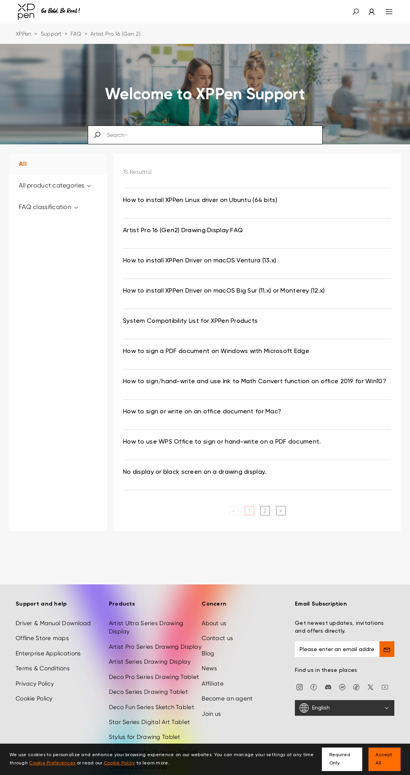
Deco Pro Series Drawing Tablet (154, 664)
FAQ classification (49, 207)
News (209, 656)
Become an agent (227, 686)
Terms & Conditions (43, 656)
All (23, 164)
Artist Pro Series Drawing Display (155, 634)
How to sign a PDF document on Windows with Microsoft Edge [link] (216, 351)
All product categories (55, 185)
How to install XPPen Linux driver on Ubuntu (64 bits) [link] (200, 200)
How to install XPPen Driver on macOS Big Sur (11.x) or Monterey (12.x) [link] (224, 291)
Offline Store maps (42, 626)
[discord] (328, 674)
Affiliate (213, 671)
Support (51, 34)
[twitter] (370, 674)
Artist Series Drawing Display (150, 649)
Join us (211, 701)
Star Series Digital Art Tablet (149, 709)
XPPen (23, 34)
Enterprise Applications (48, 641)
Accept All (384, 759)
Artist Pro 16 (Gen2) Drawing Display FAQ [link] (183, 230)
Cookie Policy (34, 686)
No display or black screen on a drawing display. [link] (194, 472)
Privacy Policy (35, 671)
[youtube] (385, 674)
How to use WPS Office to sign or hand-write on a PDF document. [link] (222, 442)
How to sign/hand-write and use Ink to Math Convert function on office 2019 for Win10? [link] (254, 381)
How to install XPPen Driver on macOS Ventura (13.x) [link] (199, 261)
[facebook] (313, 674)
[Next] (280, 511)
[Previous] (233, 511)
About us (214, 611)
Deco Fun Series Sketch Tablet (151, 695)
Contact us (217, 626)
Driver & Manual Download (53, 611)
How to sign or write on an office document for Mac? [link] (202, 412)
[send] (386, 637)
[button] (355, 12)
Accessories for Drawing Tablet (153, 740)
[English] (344, 696)
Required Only (339, 759)
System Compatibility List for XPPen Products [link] (190, 321)
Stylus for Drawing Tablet (145, 725)
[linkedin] (342, 674)
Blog (208, 641)
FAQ (75, 34)
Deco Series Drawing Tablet (148, 679)
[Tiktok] (356, 674)
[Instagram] (299, 674)
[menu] (384, 12)
